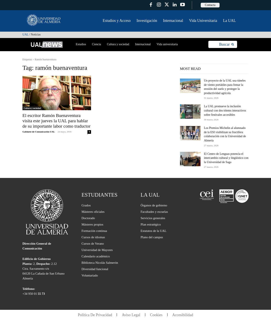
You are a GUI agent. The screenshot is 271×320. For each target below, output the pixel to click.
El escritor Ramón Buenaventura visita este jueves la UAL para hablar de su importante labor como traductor (56, 121)
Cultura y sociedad (32, 108)
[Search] (226, 44)
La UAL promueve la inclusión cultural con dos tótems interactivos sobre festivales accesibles (225, 110)
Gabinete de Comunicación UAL (38, 131)
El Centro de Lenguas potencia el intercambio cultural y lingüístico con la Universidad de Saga (226, 158)
